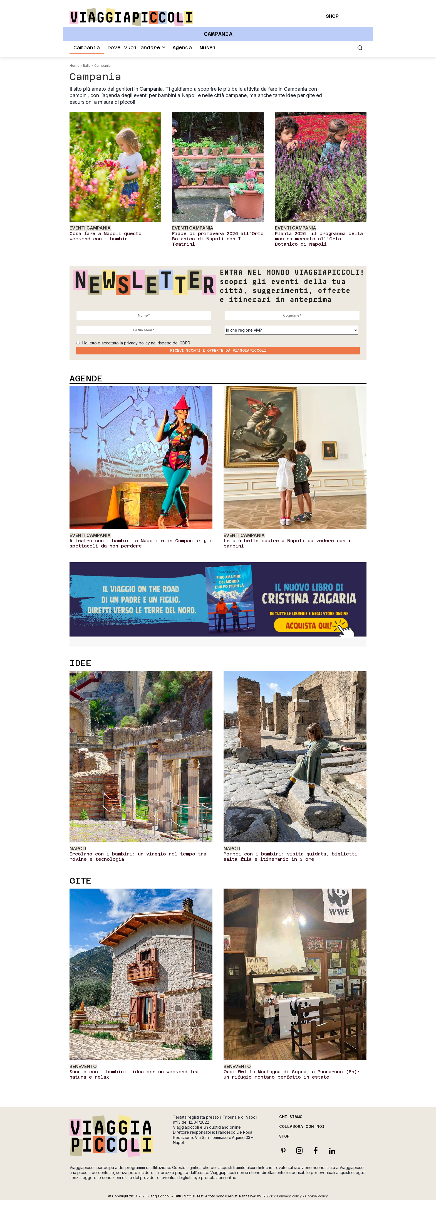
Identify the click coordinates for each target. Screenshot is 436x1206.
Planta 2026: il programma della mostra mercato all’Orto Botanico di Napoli (319, 239)
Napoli (78, 848)
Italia (87, 65)
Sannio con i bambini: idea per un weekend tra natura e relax (134, 1074)
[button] (359, 47)
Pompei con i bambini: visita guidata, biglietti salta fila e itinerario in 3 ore (290, 856)
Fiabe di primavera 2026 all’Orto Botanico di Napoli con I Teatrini (218, 239)
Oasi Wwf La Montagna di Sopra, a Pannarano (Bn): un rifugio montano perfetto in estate (292, 1074)
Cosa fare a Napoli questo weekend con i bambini (106, 236)
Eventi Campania (90, 228)
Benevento (83, 1066)
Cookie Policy (316, 1196)
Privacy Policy (290, 1196)
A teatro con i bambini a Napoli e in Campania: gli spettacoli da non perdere (141, 543)
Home (75, 65)
